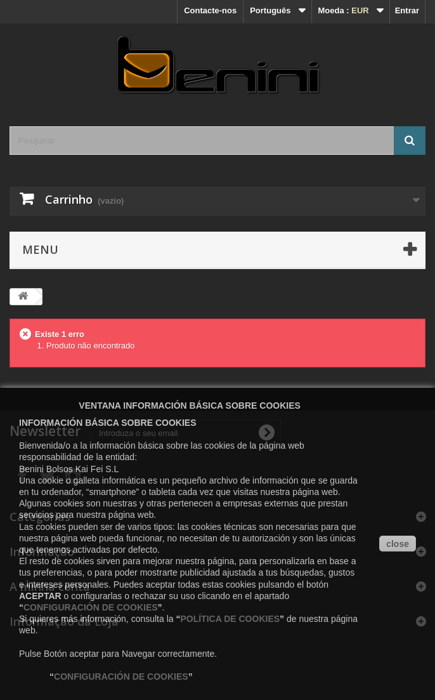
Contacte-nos (210, 10)
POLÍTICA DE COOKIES (230, 619)
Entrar (407, 10)
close (397, 544)
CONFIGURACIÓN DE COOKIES (90, 607)
